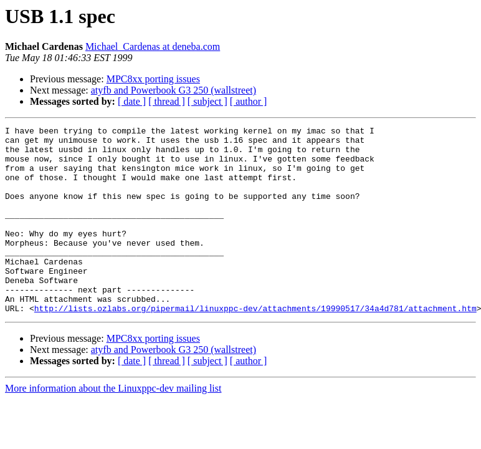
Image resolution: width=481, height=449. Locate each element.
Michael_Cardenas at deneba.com (152, 46)
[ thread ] (166, 101)
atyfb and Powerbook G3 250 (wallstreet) (173, 90)
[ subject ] (207, 101)
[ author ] (248, 101)
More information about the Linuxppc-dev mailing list (113, 425)
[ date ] (132, 101)
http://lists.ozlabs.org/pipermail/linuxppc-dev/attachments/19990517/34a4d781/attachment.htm (255, 345)
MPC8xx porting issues (153, 79)
